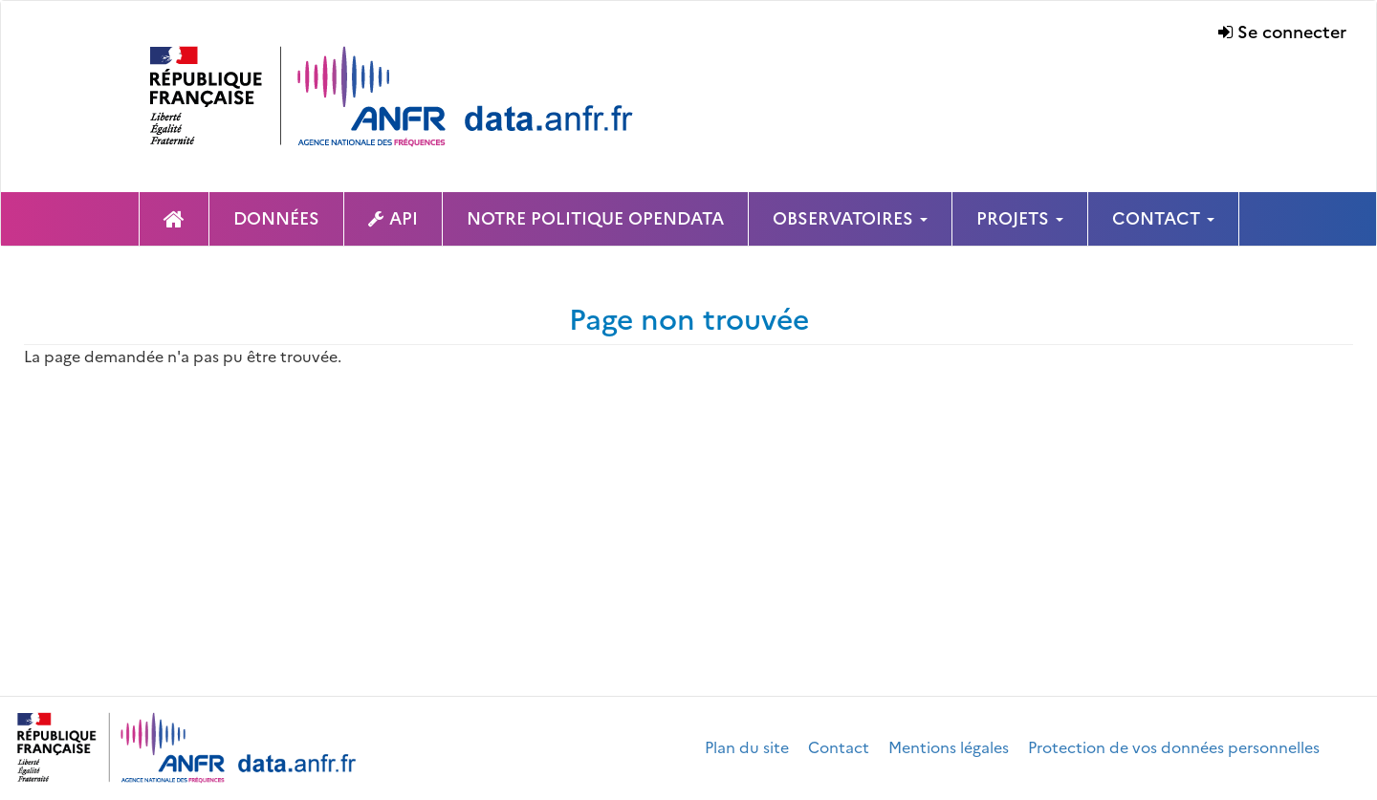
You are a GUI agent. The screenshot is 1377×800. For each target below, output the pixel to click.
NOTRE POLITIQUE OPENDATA (595, 218)
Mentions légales (948, 747)
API (403, 218)
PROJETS (1019, 218)
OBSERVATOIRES (850, 218)
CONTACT (1163, 218)
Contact (838, 747)
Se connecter (1291, 32)
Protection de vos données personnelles (1174, 747)
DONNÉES (276, 218)
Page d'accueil (174, 219)
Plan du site (747, 747)
